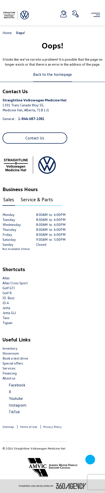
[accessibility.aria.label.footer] (71, 486)
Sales (8, 199)
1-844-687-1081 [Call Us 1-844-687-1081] (31, 119)
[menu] (96, 14)
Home (7, 33)
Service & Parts (37, 199)
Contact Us (34, 137)
